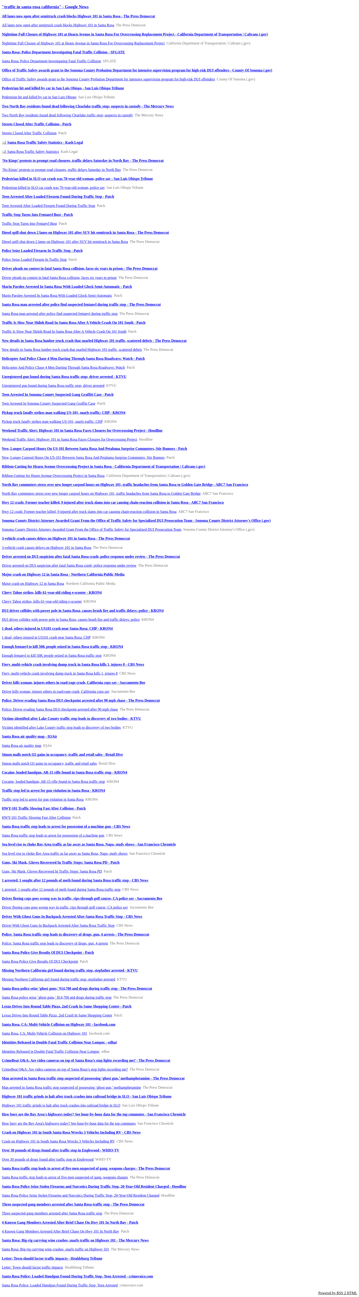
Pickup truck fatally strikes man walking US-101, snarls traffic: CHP (52, 421)
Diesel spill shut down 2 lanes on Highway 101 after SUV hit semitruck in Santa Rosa (65, 242)
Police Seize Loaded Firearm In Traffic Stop (34, 259)
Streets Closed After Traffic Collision (29, 133)
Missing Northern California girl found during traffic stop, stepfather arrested (58, 979)
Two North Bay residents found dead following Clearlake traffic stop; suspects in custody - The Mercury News (88, 106)
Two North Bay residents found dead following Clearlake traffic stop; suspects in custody (67, 115)
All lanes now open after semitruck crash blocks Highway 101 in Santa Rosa (58, 25)
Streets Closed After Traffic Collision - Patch (36, 124)
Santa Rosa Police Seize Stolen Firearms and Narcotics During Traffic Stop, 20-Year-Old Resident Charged (80, 1195)
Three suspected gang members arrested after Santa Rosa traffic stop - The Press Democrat (73, 1204)
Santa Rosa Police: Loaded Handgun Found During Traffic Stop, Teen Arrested (60, 1285)
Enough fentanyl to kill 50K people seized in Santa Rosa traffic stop (52, 655)
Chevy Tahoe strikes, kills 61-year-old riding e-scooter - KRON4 (52, 592)
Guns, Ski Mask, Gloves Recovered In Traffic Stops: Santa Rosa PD (52, 871)
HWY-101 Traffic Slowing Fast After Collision (36, 817)
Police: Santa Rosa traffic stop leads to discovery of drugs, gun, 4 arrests (55, 943)
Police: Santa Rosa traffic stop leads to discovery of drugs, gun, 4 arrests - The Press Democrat (75, 934)
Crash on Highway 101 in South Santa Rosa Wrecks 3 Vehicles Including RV (58, 1141)
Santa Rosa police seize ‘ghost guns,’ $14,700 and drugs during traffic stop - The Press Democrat (77, 988)
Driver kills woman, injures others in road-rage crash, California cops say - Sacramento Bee (73, 682)
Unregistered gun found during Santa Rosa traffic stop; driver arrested (53, 385)
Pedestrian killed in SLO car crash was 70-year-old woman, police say (53, 188)
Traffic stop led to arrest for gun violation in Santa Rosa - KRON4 (53, 790)
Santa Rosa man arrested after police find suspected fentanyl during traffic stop (60, 314)
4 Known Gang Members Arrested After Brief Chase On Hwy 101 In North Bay (60, 1231)
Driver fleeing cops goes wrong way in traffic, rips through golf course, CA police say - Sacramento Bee (82, 898)
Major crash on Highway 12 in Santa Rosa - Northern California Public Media (63, 574)
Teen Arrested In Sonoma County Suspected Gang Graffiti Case (48, 403)
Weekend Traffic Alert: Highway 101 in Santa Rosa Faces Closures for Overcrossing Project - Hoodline (82, 430)
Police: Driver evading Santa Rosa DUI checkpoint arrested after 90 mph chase (60, 709)
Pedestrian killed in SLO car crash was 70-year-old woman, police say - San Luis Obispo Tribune (77, 179)
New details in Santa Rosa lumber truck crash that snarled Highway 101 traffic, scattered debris (72, 350)
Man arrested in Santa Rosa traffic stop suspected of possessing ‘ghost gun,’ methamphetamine (71, 1087)
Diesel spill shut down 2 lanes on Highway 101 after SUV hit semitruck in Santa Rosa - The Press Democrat (85, 232)
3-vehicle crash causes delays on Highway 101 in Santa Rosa (46, 548)
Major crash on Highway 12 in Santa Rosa (33, 583)
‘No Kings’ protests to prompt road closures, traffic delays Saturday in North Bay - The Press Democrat (83, 160)
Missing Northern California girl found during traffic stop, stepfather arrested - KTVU (70, 970)
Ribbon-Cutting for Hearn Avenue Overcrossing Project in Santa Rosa (53, 476)
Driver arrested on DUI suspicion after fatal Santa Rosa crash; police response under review (69, 565)
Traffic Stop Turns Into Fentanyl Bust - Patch (37, 215)
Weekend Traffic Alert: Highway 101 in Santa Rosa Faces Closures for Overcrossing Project (69, 439)
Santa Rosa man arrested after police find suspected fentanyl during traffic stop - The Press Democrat (81, 304)
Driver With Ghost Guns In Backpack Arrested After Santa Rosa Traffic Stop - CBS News (72, 916)
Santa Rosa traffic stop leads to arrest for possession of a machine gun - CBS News (66, 826)
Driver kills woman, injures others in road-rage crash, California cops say (55, 691)
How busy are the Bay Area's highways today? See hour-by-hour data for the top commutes (69, 1123)
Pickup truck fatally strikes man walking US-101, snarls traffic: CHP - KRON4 (63, 413)
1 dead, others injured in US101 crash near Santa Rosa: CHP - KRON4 (57, 628)
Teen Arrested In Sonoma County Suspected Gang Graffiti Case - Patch (58, 394)
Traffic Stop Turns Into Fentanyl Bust (29, 223)
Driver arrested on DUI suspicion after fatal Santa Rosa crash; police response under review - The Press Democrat (91, 556)
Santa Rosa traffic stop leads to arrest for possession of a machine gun (53, 835)
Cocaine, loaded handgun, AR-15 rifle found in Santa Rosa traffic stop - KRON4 (64, 772)
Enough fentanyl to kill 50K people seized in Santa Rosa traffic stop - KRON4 (62, 646)
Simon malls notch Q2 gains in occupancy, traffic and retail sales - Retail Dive (62, 754)
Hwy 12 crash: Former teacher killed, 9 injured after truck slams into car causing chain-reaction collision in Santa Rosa (89, 512)
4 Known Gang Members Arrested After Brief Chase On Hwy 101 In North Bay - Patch (70, 1222)
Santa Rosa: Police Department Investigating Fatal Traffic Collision (51, 61)
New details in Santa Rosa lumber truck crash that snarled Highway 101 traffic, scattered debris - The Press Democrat (94, 341)
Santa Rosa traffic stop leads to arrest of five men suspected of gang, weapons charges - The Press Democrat (86, 1168)
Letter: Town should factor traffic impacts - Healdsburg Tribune (52, 1258)
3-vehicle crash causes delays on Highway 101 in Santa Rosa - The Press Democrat (66, 538)
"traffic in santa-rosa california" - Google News (45, 6)
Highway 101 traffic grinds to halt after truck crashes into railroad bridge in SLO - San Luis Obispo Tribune (86, 1096)
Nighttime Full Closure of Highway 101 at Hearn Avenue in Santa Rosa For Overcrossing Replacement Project (83, 43)
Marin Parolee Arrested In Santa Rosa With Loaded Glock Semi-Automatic (57, 295)
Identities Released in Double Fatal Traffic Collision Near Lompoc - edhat (59, 1042)
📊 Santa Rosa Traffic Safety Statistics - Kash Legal (42, 142)
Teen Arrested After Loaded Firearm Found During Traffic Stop (48, 206)
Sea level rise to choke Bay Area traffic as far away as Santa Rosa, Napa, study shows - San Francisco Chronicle (89, 844)
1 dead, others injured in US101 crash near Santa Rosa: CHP (46, 637)
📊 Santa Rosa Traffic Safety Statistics (30, 152)
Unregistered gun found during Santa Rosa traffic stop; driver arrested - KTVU (64, 377)
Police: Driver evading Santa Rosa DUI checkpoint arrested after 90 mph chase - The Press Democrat (81, 700)
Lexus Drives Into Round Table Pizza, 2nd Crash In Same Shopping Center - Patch (66, 1006)
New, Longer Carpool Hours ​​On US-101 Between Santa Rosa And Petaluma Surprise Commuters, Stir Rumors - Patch (94, 449)
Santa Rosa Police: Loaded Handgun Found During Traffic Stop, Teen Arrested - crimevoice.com (77, 1276)
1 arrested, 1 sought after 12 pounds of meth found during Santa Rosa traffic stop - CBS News (75, 880)
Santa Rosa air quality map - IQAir (29, 736)
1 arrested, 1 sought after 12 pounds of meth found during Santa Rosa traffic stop (61, 889)
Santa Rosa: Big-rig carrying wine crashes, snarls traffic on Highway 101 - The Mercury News (75, 1240)
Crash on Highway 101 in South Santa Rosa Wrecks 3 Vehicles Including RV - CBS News (71, 1132)
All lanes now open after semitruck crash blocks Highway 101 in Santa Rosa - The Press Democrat (78, 16)
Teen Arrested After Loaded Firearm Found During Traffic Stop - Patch (58, 196)
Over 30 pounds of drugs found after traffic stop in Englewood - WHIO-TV (60, 1150)
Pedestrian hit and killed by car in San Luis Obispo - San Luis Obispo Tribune (63, 88)
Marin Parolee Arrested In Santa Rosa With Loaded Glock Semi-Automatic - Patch (67, 287)
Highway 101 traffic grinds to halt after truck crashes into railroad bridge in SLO (61, 1105)
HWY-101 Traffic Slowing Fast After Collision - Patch (44, 808)
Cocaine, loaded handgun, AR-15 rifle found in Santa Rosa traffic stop (53, 781)
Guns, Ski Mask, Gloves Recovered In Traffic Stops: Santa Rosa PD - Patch (61, 862)
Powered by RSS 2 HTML (337, 1293)
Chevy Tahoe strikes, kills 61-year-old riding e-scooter (42, 601)
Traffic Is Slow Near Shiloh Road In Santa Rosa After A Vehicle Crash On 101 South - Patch (73, 322)
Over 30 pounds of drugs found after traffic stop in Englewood (48, 1159)
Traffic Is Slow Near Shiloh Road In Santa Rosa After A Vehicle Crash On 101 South (64, 331)
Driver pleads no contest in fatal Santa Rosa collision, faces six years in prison (59, 278)
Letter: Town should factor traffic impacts (32, 1267)
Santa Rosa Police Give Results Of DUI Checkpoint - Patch (48, 952)
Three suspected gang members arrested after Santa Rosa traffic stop (52, 1213)
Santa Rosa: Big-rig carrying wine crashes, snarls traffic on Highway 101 (55, 1249)
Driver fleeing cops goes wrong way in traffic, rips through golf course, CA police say (65, 907)
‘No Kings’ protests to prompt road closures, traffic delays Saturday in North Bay (61, 170)
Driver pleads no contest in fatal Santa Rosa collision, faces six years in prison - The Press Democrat (80, 268)
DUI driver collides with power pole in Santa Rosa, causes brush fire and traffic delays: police (71, 619)
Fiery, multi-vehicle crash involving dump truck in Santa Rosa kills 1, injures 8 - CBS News (73, 664)
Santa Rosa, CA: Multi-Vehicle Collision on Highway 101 (44, 1033)
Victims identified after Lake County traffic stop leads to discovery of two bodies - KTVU (71, 718)
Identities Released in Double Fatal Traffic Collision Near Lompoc (51, 1051)
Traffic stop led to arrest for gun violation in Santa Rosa (43, 799)
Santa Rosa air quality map (21, 745)
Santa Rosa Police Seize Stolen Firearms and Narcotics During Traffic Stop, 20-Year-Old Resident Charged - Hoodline (94, 1186)
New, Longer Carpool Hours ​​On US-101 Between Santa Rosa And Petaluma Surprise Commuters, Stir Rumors (83, 457)
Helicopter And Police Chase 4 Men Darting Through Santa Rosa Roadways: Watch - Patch (73, 358)
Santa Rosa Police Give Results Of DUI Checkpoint (40, 961)
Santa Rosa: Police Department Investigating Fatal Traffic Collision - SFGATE (63, 52)
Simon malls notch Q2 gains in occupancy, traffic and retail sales (49, 763)
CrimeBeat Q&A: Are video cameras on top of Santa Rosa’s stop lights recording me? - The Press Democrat (86, 1060)
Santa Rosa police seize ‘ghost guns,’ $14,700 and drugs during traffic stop (57, 997)
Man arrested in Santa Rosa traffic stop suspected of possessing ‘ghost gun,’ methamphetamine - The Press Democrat (93, 1078)
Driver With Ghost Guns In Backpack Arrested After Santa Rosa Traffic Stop (58, 925)
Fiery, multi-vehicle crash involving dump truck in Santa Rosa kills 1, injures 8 (60, 673)
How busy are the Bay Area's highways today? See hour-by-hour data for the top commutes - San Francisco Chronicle (94, 1114)
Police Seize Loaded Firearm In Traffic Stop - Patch (42, 251)
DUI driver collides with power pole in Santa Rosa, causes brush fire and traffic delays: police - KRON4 (83, 611)
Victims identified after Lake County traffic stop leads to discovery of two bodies (61, 727)
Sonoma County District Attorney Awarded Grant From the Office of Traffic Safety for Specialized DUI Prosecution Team (91, 529)
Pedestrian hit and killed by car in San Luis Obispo (39, 97)
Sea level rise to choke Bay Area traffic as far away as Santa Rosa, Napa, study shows (65, 853)
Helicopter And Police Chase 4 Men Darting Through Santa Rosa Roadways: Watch (63, 367)
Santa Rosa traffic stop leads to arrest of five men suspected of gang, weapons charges (65, 1177)
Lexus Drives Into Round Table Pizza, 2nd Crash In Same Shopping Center (57, 1015)
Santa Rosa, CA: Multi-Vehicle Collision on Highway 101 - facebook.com (58, 1024)
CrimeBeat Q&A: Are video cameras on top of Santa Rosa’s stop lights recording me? (65, 1069)
